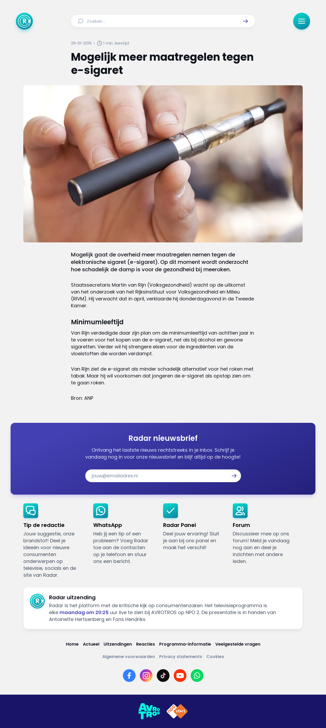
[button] (245, 21)
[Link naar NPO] (177, 711)
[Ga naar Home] (24, 21)
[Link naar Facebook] (129, 675)
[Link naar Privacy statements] (180, 657)
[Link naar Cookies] (215, 657)
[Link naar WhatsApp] (197, 675)
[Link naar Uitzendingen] (118, 644)
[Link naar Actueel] (91, 644)
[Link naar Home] (72, 644)
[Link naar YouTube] (180, 675)
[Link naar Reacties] (145, 644)
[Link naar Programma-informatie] (185, 644)
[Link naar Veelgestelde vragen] (237, 644)
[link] (54, 541)
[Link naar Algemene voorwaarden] (128, 657)
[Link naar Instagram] (146, 675)
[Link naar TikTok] (163, 675)
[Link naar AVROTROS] (149, 711)
